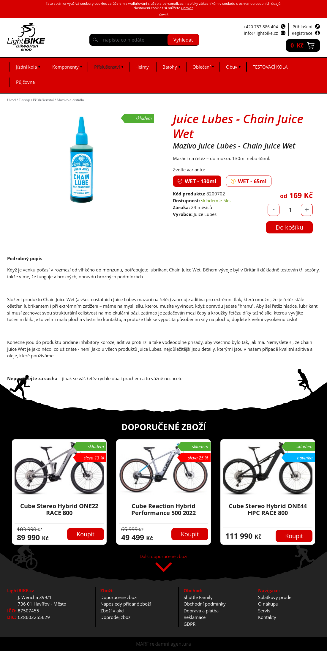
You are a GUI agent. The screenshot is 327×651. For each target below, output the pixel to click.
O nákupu (268, 604)
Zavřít (163, 14)
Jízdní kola (26, 67)
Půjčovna (25, 82)
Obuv (231, 67)
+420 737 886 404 (261, 26)
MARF (142, 644)
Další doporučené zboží (163, 556)
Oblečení (201, 67)
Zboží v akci (112, 611)
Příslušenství (107, 67)
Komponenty (65, 67)
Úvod (11, 99)
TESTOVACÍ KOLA (270, 67)
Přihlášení (302, 26)
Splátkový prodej (275, 597)
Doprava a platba (201, 611)
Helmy (142, 67)
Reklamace (195, 617)
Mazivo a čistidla (70, 99)
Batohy (169, 67)
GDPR (189, 624)
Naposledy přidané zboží (125, 604)
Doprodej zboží (116, 617)
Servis (264, 611)
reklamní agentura (170, 644)
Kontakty (267, 617)
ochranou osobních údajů (259, 3)
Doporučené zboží (119, 597)
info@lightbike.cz (261, 33)
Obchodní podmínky (205, 604)
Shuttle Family (198, 597)
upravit (187, 7)
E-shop (24, 99)
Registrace (302, 33)
